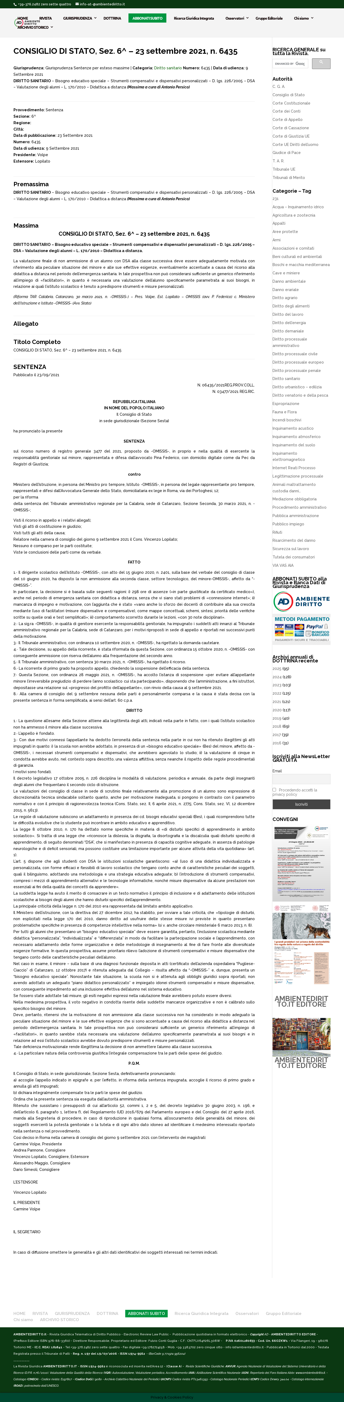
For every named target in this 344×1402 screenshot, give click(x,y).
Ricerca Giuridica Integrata (194, 18)
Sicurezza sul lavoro (291, 549)
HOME (22, 18)
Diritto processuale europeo (298, 362)
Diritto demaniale (288, 331)
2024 (277, 677)
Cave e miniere (286, 273)
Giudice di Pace (287, 152)
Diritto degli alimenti (291, 306)
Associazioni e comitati (293, 248)
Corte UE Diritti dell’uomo (295, 144)
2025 (277, 668)
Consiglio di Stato (289, 95)
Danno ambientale (289, 281)
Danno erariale (286, 290)
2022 (277, 693)
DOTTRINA (112, 18)
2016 (277, 743)
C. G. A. (279, 86)
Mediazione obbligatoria (295, 499)
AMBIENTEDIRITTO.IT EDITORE (301, 1001)
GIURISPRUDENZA (77, 18)
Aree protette (285, 232)
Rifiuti (277, 532)
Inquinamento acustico (293, 428)
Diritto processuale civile (295, 354)
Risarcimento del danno (294, 540)
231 (276, 198)
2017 (277, 735)
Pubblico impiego (288, 524)
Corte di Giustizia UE (291, 136)
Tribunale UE (284, 169)
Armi (277, 240)
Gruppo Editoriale (269, 18)
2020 (277, 710)
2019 (277, 718)
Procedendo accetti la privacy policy (295, 792)
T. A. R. (278, 161)
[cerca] (289, 63)
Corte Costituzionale (291, 103)
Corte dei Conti (286, 111)
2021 (277, 702)
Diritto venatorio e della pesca (300, 395)
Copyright (257, 1334)
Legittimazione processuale (298, 476)
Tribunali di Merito (289, 177)
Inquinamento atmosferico (297, 437)
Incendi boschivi (287, 420)
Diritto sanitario (168, 68)
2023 (277, 685)
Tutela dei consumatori (294, 557)
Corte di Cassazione (291, 128)
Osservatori (234, 18)
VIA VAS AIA (283, 565)
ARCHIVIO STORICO (32, 27)
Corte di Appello (288, 119)
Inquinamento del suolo (294, 445)
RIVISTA (45, 18)
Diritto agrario (285, 298)
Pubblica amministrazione (296, 516)
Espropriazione (286, 403)
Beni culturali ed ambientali (297, 256)
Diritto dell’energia (289, 323)
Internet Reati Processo (294, 468)
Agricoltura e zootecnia (294, 215)
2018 (277, 726)
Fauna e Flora (285, 412)
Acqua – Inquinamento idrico (298, 207)
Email (277, 771)
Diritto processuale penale (297, 370)
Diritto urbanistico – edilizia (297, 387)
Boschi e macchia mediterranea (301, 265)
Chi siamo (301, 18)
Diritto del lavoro (288, 314)
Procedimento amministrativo (300, 507)
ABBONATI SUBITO (147, 18)
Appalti (279, 223)
